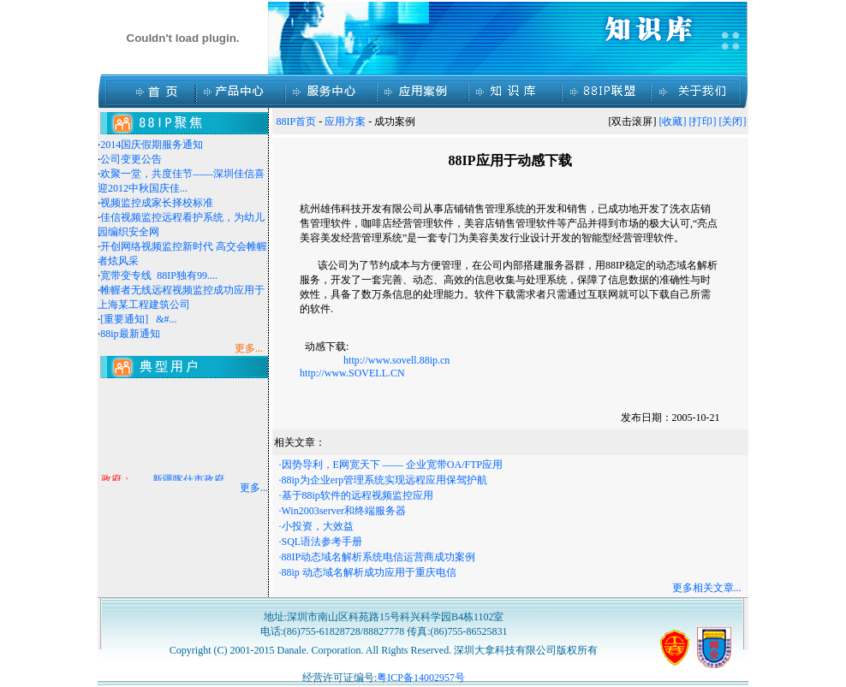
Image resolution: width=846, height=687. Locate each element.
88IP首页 (297, 121)
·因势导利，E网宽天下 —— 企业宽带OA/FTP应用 (391, 465)
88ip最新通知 (129, 334)
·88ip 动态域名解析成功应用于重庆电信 (367, 572)
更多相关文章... (707, 588)
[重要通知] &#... (138, 319)
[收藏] (673, 121)
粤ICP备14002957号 (421, 678)
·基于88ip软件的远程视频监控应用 (356, 495)
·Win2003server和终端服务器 (343, 511)
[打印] (703, 121)
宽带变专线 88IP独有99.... (158, 275)
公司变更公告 (131, 159)
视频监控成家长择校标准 (156, 203)
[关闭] (733, 121)
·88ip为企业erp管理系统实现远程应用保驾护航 (383, 480)
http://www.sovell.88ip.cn (397, 360)
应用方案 (345, 121)
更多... (254, 488)
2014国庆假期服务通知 (151, 145)
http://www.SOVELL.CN (352, 373)
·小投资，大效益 (316, 526)
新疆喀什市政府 (188, 481)
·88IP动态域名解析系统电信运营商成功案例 (377, 557)
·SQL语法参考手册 (321, 542)
